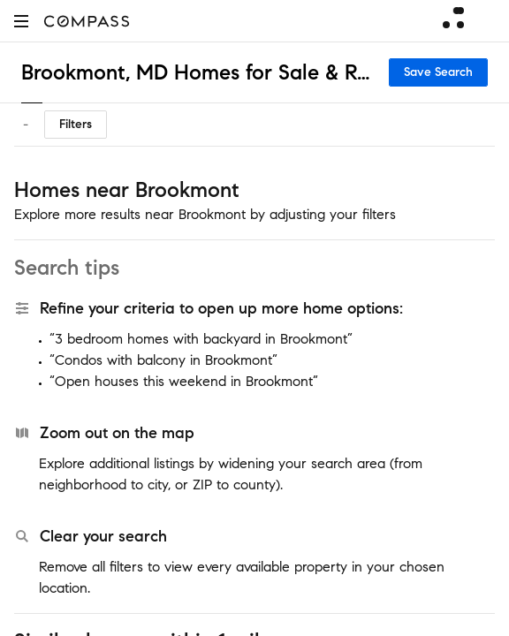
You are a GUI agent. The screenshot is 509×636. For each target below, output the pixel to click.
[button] (21, 21)
